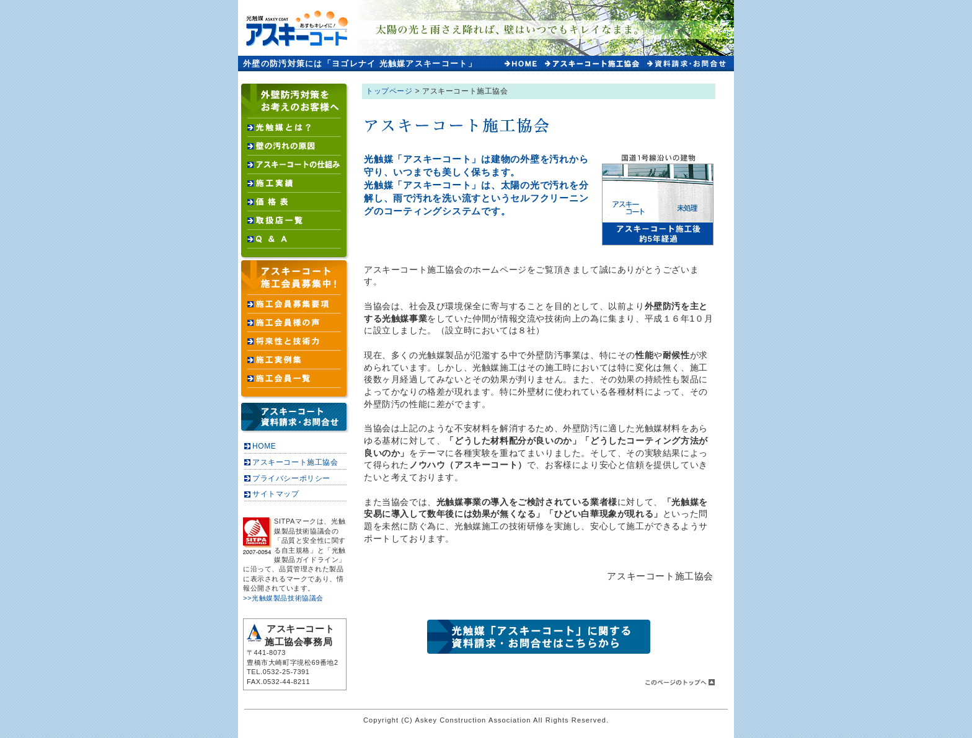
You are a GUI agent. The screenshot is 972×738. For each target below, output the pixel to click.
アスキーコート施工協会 (295, 462)
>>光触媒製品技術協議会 (283, 598)
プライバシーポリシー (291, 478)
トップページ (389, 91)
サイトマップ (275, 494)
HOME (264, 446)
